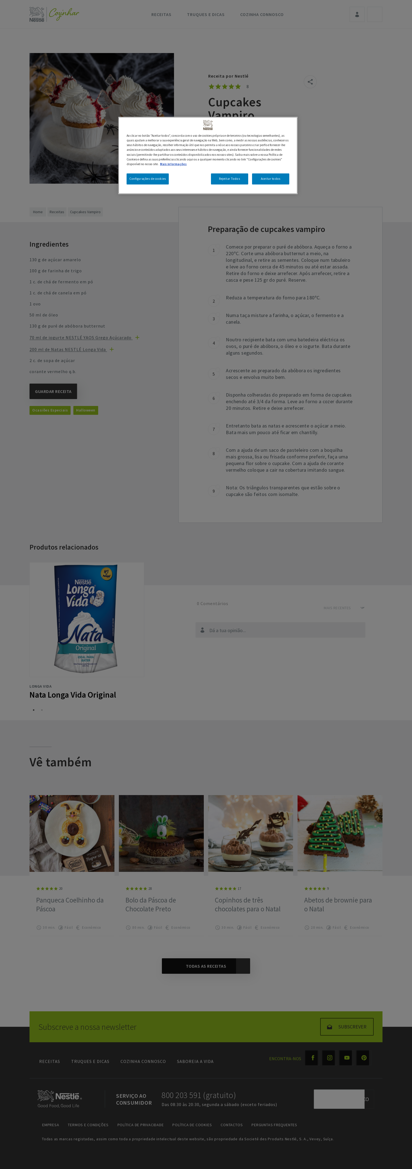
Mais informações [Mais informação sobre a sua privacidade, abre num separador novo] (173, 164)
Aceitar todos (270, 179)
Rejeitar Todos (229, 179)
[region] (208, 155)
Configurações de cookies (147, 179)
